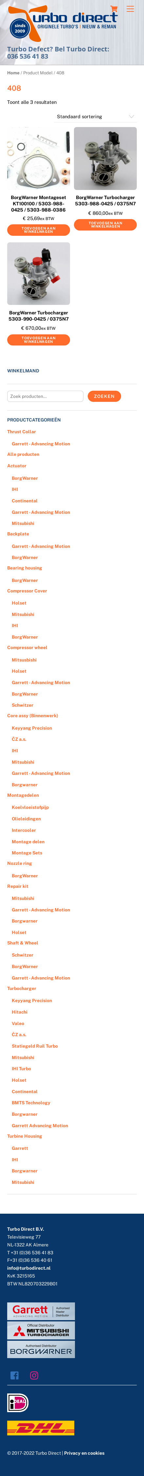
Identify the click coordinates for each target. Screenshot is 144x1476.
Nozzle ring (19, 863)
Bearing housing (24, 567)
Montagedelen (23, 795)
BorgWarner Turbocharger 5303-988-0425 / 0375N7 (105, 200)
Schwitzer (22, 705)
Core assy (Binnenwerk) (32, 715)
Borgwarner (25, 784)
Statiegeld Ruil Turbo (35, 1046)
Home (13, 72)
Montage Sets (27, 852)
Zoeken (104, 396)
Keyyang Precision (32, 728)
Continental (25, 500)
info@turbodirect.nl (29, 1268)
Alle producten (23, 454)
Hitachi (19, 1012)
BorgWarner (25, 478)
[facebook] (16, 1374)
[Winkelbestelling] (95, 116)
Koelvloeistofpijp (30, 807)
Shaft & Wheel (22, 942)
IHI (15, 489)
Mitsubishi (23, 523)
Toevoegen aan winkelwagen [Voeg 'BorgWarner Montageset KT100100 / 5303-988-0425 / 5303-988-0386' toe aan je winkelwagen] (38, 230)
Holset (19, 603)
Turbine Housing (24, 1136)
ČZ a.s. (19, 739)
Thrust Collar (21, 431)
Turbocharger (21, 988)
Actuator (17, 465)
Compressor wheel (27, 647)
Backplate (18, 533)
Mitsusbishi (24, 660)
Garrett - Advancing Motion (41, 443)
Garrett (20, 1148)
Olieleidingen (26, 818)
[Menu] (130, 9)
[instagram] (36, 1374)
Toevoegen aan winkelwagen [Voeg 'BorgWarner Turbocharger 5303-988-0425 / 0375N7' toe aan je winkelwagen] (105, 225)
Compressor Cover (27, 590)
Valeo (18, 1023)
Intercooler (24, 830)
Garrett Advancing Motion (40, 1125)
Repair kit (17, 886)
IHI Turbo (21, 1068)
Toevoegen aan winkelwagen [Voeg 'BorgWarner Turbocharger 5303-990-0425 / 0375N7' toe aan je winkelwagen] (38, 340)
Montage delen (28, 841)
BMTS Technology (31, 1102)
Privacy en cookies (84, 1453)
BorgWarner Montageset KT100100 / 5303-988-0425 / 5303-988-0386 (38, 203)
